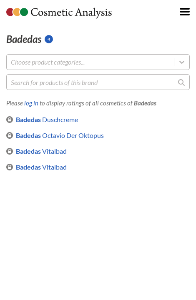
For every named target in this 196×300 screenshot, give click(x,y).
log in (31, 103)
